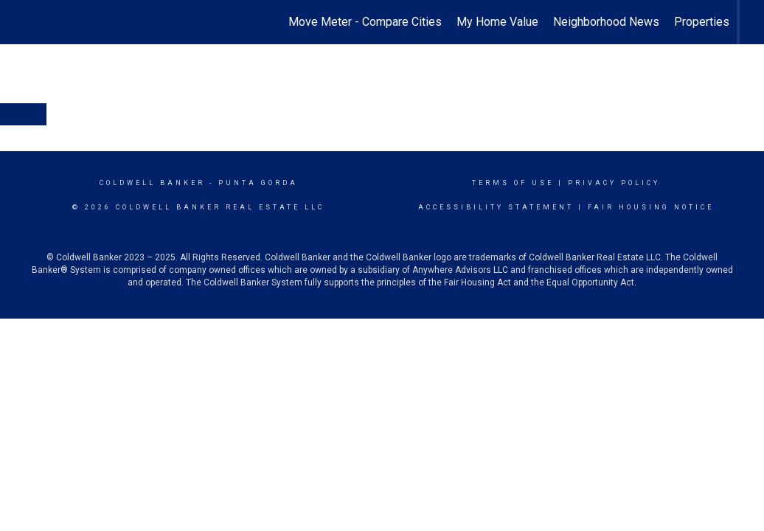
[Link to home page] (32, 22)
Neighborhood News (606, 22)
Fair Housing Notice (651, 207)
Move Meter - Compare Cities (365, 22)
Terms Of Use (513, 183)
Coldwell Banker (152, 183)
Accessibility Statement (496, 207)
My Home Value (497, 22)
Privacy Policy (614, 183)
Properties (701, 22)
